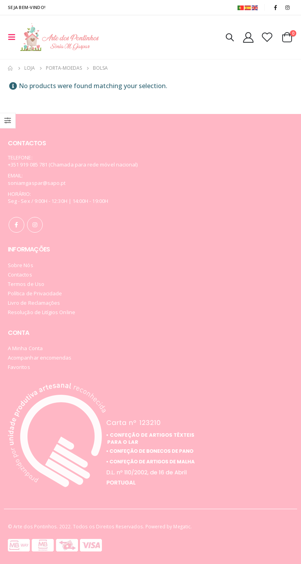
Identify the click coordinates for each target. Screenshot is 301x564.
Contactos (20, 274)
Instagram (35, 225)
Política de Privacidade (35, 293)
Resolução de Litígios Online (41, 312)
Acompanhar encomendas (39, 357)
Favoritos (19, 367)
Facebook (16, 225)
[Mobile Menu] (14, 37)
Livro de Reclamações (34, 302)
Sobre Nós (20, 265)
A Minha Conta (25, 348)
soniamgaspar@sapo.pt (36, 182)
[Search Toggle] (230, 37)
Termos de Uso (26, 283)
